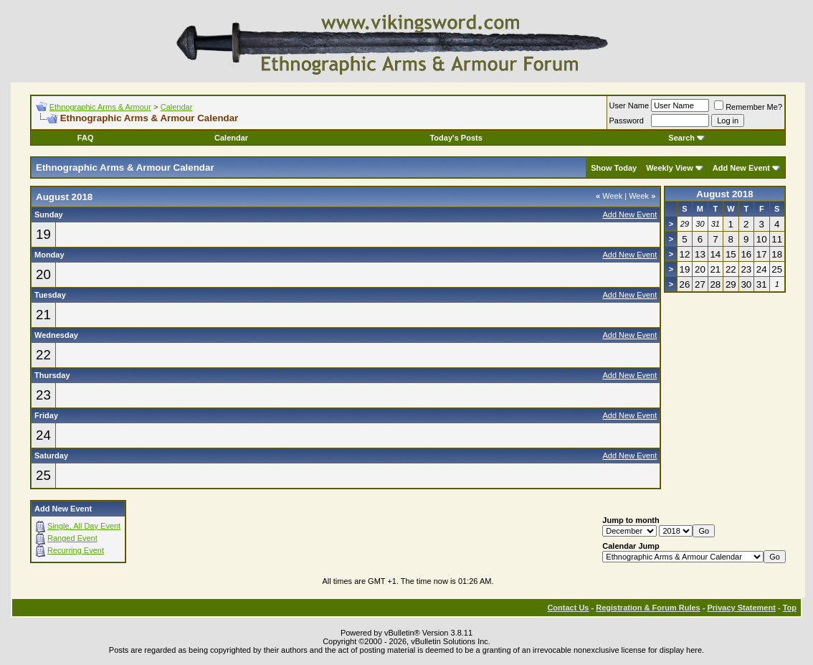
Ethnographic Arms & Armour (100, 107)
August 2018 (724, 194)
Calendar (177, 107)
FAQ (85, 137)
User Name (629, 105)
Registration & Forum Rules (648, 607)
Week (609, 196)
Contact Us (568, 607)
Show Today (614, 168)
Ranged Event (72, 538)
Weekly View (669, 168)
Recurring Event (75, 550)
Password (626, 120)
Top (790, 607)
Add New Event (741, 168)
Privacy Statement (741, 607)
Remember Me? (748, 107)
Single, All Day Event (83, 526)
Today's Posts (455, 137)
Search (686, 137)
